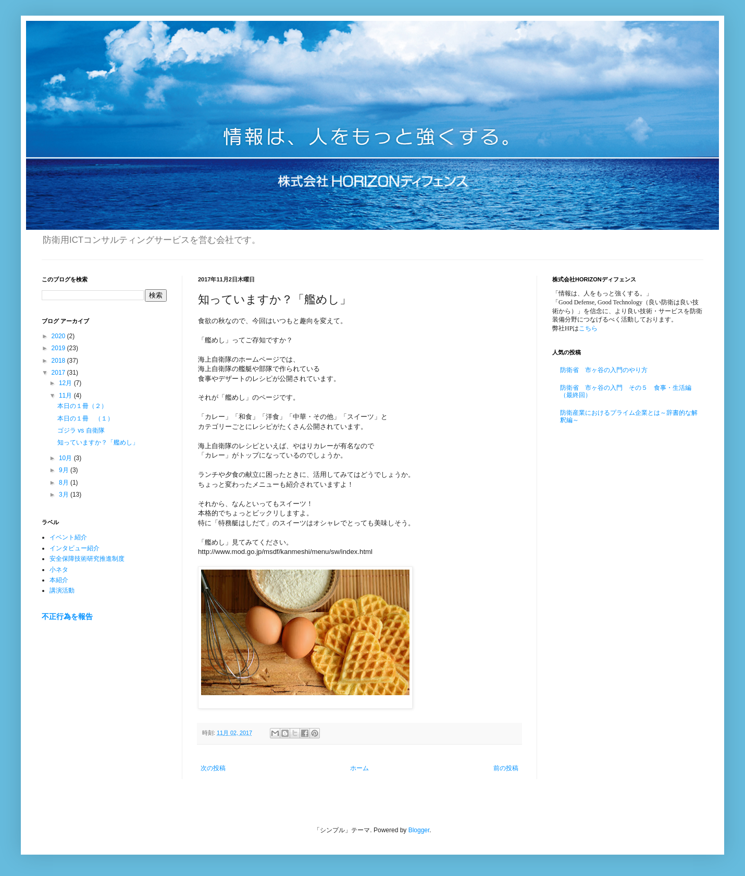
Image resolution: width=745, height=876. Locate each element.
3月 (64, 494)
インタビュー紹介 (74, 548)
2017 (59, 372)
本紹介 (58, 580)
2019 (59, 348)
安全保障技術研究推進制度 (87, 558)
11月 (66, 395)
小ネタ (58, 569)
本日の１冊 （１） (85, 418)
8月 (64, 482)
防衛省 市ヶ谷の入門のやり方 (604, 370)
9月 (64, 470)
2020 (59, 336)
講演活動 (61, 590)
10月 (66, 458)
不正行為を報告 (67, 616)
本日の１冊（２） (82, 406)
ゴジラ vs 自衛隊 (81, 430)
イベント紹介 (68, 537)
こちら (588, 328)
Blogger (419, 830)
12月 (66, 383)
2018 (59, 360)
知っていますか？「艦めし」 (98, 442)
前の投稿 (505, 768)
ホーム (359, 768)
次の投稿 (213, 768)
